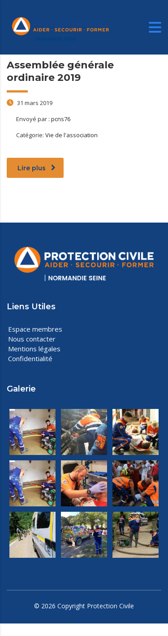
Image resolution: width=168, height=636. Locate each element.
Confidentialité (30, 358)
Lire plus (36, 168)
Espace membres (35, 328)
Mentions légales (34, 348)
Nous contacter (32, 338)
